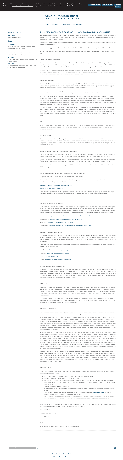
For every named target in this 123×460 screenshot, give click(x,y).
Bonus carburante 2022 (14, 37)
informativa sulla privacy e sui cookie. (22, 6)
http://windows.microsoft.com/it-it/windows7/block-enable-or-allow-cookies (71, 216)
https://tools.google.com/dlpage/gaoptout (51, 188)
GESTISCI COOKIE (118, 6)
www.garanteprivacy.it (98, 392)
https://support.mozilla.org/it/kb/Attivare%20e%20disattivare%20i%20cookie (70, 225)
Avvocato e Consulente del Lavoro (61, 19)
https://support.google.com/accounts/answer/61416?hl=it (66, 219)
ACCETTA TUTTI (94, 5)
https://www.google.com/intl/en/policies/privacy (58, 259)
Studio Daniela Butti (61, 16)
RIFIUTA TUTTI (107, 5)
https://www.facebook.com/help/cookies (58, 253)
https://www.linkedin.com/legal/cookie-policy (58, 250)
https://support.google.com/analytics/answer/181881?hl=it (56, 185)
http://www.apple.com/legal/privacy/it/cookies (60, 222)
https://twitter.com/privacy (52, 256)
